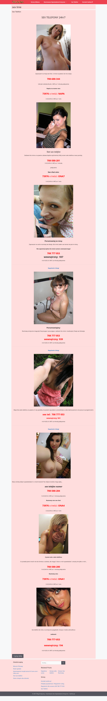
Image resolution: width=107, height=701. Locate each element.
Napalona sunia (44, 672)
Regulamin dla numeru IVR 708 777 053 (52, 686)
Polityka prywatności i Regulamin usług (52, 684)
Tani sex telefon (17, 676)
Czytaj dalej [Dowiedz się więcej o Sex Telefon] (17, 656)
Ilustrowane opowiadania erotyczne (56, 2)
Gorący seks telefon (53, 672)
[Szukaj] (63, 663)
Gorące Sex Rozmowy (61, 672)
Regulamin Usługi (53, 268)
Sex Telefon (74, 2)
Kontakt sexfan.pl (87, 2)
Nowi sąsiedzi (17, 669)
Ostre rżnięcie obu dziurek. (21, 678)
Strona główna (35, 2)
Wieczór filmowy (18, 666)
